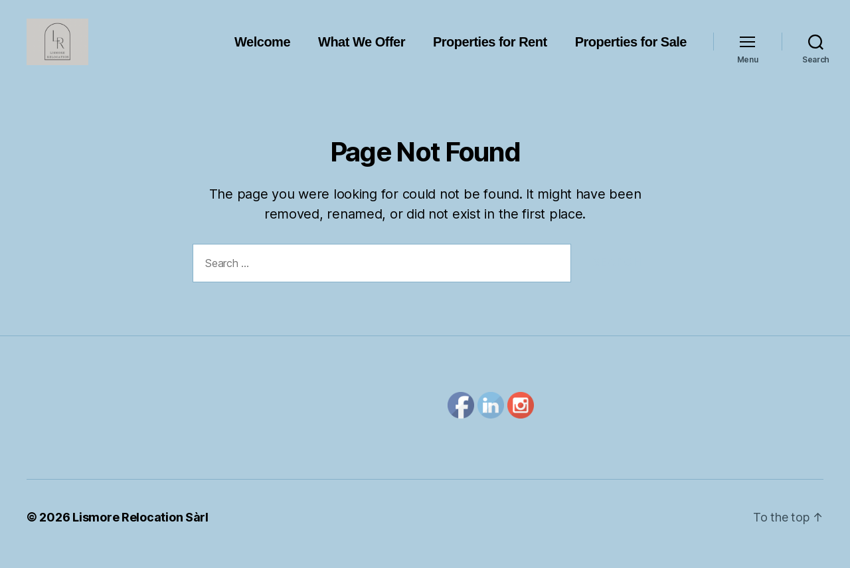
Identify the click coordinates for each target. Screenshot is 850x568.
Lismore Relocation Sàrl (140, 530)
